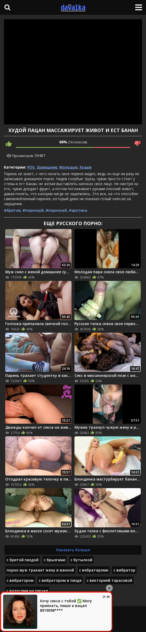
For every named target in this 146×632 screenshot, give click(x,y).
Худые (85, 167)
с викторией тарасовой (109, 580)
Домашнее (47, 167)
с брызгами (54, 559)
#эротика (78, 210)
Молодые (68, 167)
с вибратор (124, 570)
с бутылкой (81, 559)
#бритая (12, 210)
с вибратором (20, 580)
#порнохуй (33, 210)
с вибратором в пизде (60, 580)
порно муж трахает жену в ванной (40, 570)
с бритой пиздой (23, 559)
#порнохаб (56, 210)
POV (31, 167)
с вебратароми (93, 570)
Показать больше (73, 549)
